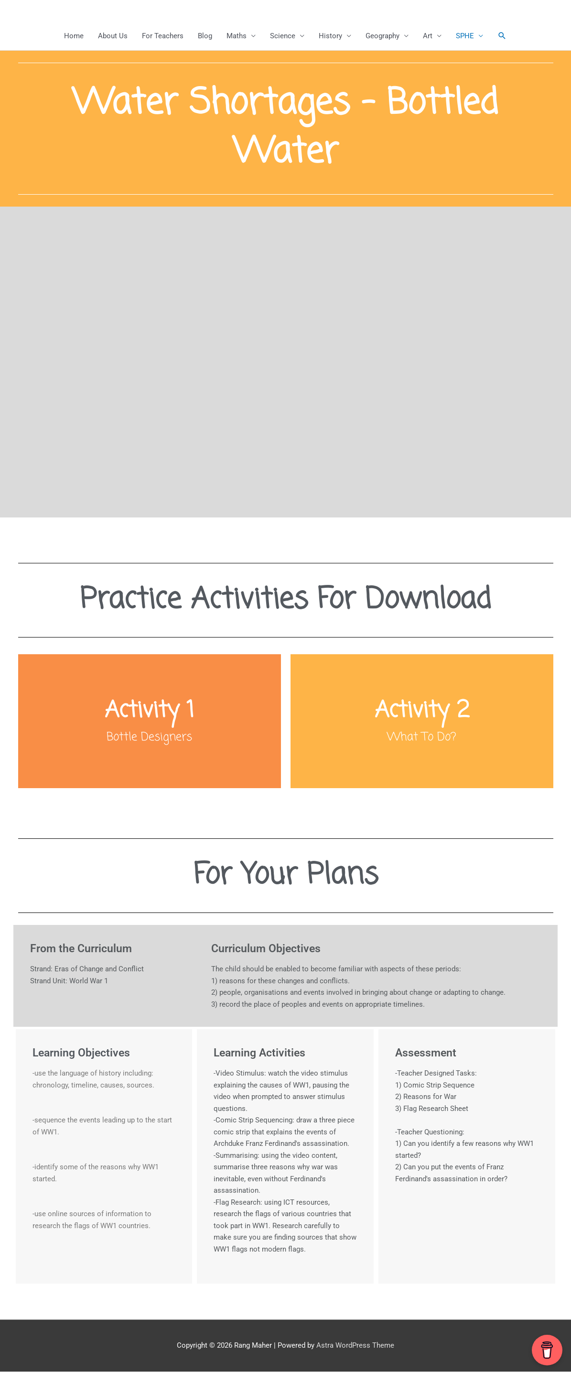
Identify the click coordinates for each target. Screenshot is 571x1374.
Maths (236, 36)
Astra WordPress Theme (355, 1347)
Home (74, 36)
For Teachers (162, 36)
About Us (113, 36)
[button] (502, 36)
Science (282, 36)
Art (427, 36)
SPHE (465, 36)
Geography (382, 36)
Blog (205, 36)
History (330, 36)
